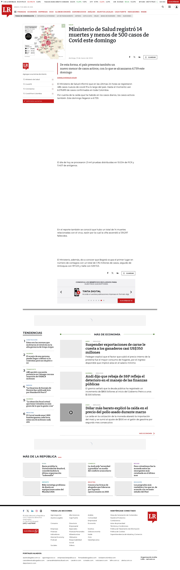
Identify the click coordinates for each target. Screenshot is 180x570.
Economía (92, 523)
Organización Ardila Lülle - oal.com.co (149, 558)
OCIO (51, 12)
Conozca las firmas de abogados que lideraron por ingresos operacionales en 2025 (99, 488)
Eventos (91, 529)
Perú (119, 16)
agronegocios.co (48, 558)
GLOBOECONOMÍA (63, 12)
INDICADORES (133, 12)
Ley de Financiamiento (65, 16)
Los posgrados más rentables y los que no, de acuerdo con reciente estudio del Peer (145, 488)
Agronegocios (56, 515)
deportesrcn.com (29, 563)
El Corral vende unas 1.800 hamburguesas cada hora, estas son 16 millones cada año (38, 418)
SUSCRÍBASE (173, 2)
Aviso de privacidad (117, 523)
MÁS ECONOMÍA (145, 433)
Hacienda (29, 353)
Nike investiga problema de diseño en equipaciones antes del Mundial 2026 (53, 488)
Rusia (44, 463)
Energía (29, 385)
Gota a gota (87, 16)
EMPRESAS (43, 12)
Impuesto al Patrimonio (46, 16)
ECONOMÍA (32, 12)
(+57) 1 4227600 (29, 523)
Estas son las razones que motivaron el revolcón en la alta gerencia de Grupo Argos (40, 344)
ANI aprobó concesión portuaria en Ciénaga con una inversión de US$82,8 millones (40, 375)
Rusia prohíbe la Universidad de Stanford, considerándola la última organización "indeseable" (53, 471)
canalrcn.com (76, 560)
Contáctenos (115, 520)
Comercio (91, 463)
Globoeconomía (94, 531)
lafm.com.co (114, 560)
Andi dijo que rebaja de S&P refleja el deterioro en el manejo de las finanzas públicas (116, 380)
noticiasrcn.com (102, 560)
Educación (138, 482)
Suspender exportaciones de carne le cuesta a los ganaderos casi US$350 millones (115, 348)
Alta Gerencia (74, 515)
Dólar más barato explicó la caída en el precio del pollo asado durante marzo (117, 410)
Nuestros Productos (117, 518)
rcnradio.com (88, 560)
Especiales (73, 529)
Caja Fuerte (73, 518)
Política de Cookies (117, 531)
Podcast (54, 540)
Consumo (54, 523)
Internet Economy (57, 537)
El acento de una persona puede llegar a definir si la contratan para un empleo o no (39, 359)
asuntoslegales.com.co (31, 558)
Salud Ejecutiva (93, 540)
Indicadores (55, 534)
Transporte (31, 369)
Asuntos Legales (57, 518)
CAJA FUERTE (120, 12)
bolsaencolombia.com (107, 558)
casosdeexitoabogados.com (33, 560)
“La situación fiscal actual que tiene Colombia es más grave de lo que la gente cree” (40, 404)
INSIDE (143, 12)
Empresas (54, 529)
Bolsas (136, 463)
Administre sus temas (33, 101)
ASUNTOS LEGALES (105, 12)
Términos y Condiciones (119, 526)
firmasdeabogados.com (87, 558)
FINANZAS (21, 12)
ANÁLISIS (91, 12)
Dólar (96, 16)
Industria (30, 412)
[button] (60, 292)
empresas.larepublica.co (67, 558)
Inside (90, 534)
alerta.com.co (126, 560)
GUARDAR (150, 57)
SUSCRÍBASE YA (126, 301)
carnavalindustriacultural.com (58, 560)
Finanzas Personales (76, 531)
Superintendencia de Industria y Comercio (126, 534)
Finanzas (54, 531)
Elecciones (127, 16)
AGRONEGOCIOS (79, 12)
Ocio (90, 537)
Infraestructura (74, 534)
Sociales (54, 545)
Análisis (90, 515)
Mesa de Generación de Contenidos (123, 515)
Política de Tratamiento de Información (124, 529)
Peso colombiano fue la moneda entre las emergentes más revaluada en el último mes (144, 471)
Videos (71, 545)
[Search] (162, 7)
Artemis (78, 16)
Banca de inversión (108, 16)
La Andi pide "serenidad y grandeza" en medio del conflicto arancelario (99, 468)
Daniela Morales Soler (67, 78)
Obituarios (73, 537)
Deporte (45, 482)
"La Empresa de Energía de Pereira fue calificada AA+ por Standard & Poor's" (38, 390)
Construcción (31, 340)
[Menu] (15, 11)
